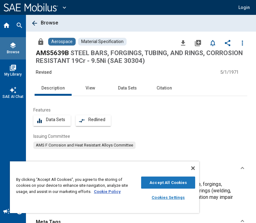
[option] (84, 145)
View (90, 87)
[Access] (41, 41)
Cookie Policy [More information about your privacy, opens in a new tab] (107, 191)
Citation (164, 87)
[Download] (183, 43)
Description (53, 87)
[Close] (193, 168)
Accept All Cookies (168, 182)
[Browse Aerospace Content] (62, 42)
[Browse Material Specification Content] (102, 42)
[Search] (19, 26)
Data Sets (127, 87)
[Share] (227, 43)
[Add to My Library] (198, 43)
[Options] (242, 43)
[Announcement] (6, 212)
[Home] (6, 26)
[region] (104, 187)
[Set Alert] (213, 43)
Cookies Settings (168, 197)
